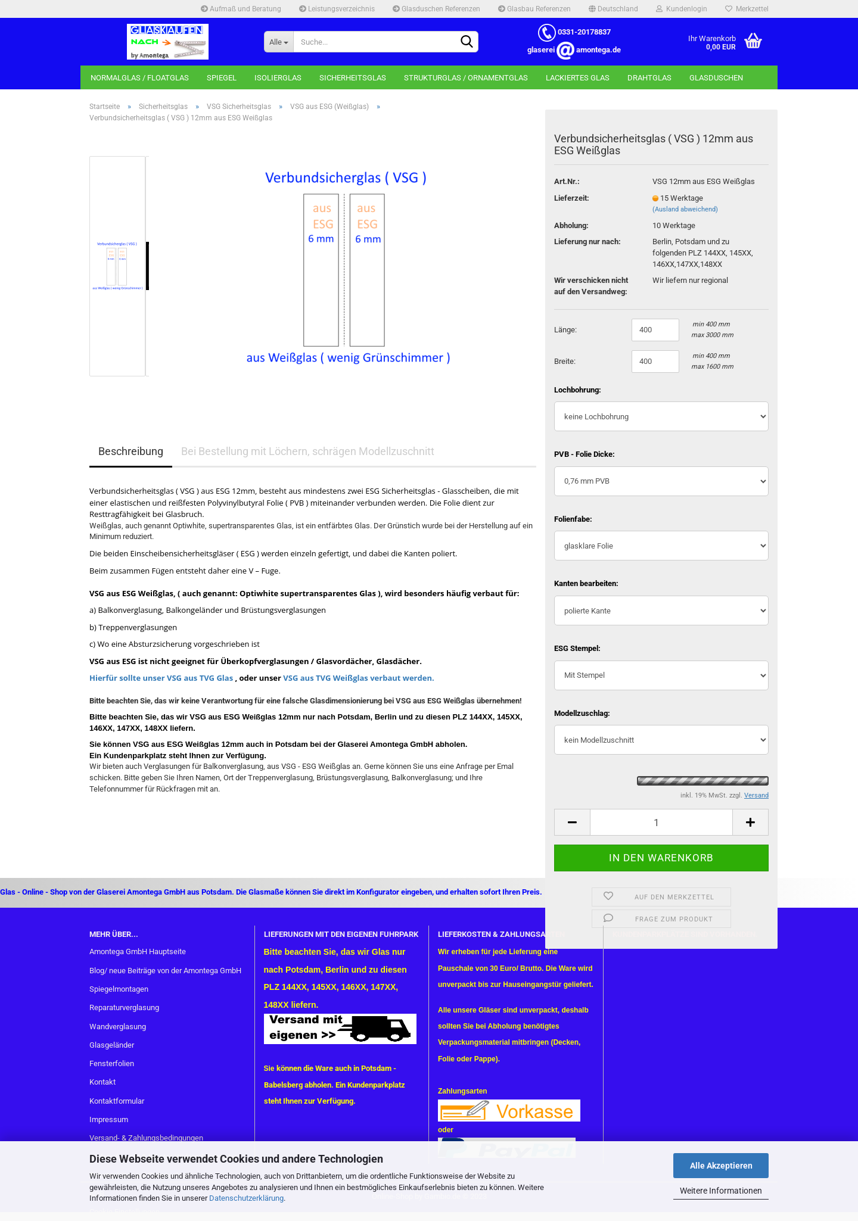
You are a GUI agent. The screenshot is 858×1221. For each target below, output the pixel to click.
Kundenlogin (681, 9)
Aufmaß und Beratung (241, 9)
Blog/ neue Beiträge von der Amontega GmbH (165, 970)
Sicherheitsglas (352, 77)
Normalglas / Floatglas (140, 77)
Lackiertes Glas (578, 77)
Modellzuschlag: (582, 713)
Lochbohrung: (577, 389)
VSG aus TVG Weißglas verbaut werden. (357, 677)
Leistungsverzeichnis (337, 9)
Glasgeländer (111, 1045)
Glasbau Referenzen (534, 9)
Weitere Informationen (721, 1190)
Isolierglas (277, 77)
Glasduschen (716, 77)
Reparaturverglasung (124, 1007)
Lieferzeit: (571, 198)
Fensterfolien (111, 1063)
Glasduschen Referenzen (436, 9)
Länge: (565, 329)
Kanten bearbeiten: (586, 583)
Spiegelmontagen (118, 989)
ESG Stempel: (577, 648)
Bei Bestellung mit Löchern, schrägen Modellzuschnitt (307, 451)
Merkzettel (747, 9)
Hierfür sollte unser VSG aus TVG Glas (161, 677)
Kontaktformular (116, 1101)
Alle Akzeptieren (721, 1165)
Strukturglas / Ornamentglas (466, 77)
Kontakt (102, 1081)
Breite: (565, 361)
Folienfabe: (573, 519)
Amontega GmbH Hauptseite (137, 951)
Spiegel (222, 77)
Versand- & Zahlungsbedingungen (146, 1137)
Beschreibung (130, 451)
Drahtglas (649, 77)
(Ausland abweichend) (685, 209)
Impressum (108, 1119)
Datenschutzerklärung (246, 1198)
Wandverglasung (117, 1026)
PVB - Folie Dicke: (584, 454)
